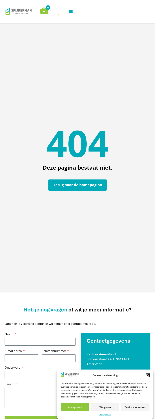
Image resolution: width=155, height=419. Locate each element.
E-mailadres (13, 351)
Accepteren (75, 407)
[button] (148, 375)
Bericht (10, 384)
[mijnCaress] (19, 11)
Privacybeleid (105, 414)
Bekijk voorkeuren (135, 407)
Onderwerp (13, 368)
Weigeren (105, 407)
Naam (9, 334)
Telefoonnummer (54, 351)
